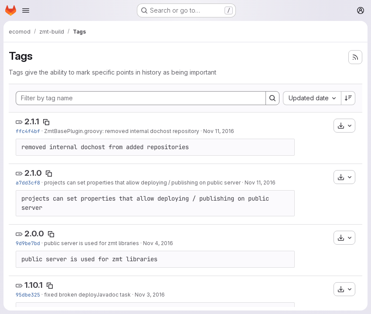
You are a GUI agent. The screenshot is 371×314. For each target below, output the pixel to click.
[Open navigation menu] (26, 10)
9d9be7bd (28, 243)
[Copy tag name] (46, 122)
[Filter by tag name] (141, 98)
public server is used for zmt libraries (91, 243)
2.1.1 (31, 121)
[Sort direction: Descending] (348, 98)
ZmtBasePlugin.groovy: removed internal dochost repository (121, 131)
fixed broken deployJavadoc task (87, 294)
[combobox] (312, 98)
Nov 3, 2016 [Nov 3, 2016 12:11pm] (150, 294)
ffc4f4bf (28, 131)
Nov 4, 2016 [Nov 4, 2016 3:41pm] (158, 243)
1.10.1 (33, 285)
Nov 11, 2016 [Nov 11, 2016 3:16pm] (218, 131)
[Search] (272, 98)
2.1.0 (33, 173)
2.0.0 (34, 234)
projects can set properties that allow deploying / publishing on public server (142, 182)
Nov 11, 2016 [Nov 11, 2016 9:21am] (260, 182)
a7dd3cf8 (28, 182)
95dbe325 (28, 294)
